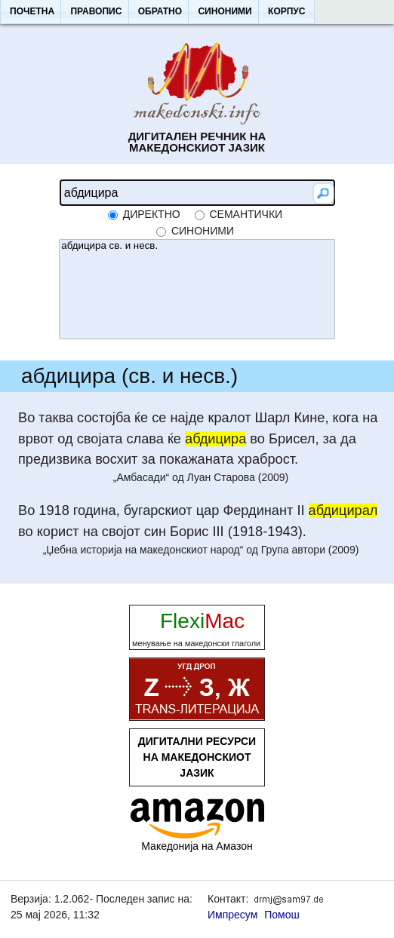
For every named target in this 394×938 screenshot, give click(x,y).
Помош (282, 915)
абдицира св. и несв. (197, 246)
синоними (202, 231)
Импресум (232, 915)
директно (151, 214)
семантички (245, 214)
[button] (31, 12)
